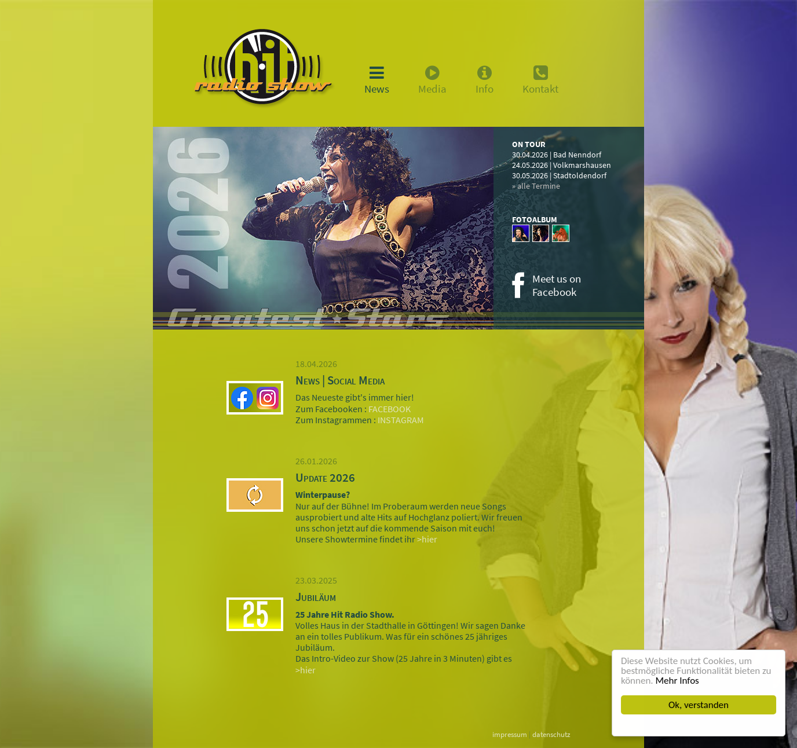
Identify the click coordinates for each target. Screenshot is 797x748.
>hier (427, 539)
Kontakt (540, 80)
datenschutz (551, 734)
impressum (509, 734)
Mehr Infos (677, 680)
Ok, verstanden (698, 705)
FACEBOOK (389, 409)
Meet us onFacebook (556, 285)
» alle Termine (536, 186)
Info (484, 80)
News (376, 80)
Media (432, 80)
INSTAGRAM (400, 420)
